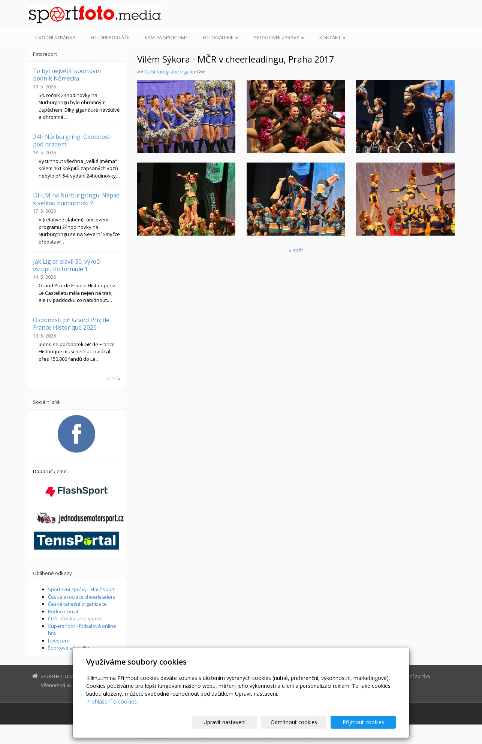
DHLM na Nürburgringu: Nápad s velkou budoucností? (76, 199)
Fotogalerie (220, 37)
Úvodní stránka (55, 37)
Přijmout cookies (367, 722)
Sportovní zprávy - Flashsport (81, 589)
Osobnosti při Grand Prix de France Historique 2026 (71, 324)
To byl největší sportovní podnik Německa (67, 74)
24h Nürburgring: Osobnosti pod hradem (72, 140)
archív (113, 378)
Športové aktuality (68, 647)
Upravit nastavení (244, 722)
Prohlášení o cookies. (112, 701)
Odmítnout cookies (306, 722)
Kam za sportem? (166, 37)
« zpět (296, 250)
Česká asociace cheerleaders (81, 596)
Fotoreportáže (110, 37)
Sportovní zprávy (279, 37)
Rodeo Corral (63, 611)
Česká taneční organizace (77, 604)
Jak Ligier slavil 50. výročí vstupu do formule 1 (66, 265)
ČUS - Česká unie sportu (75, 618)
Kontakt (332, 37)
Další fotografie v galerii (171, 71)
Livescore (59, 640)
